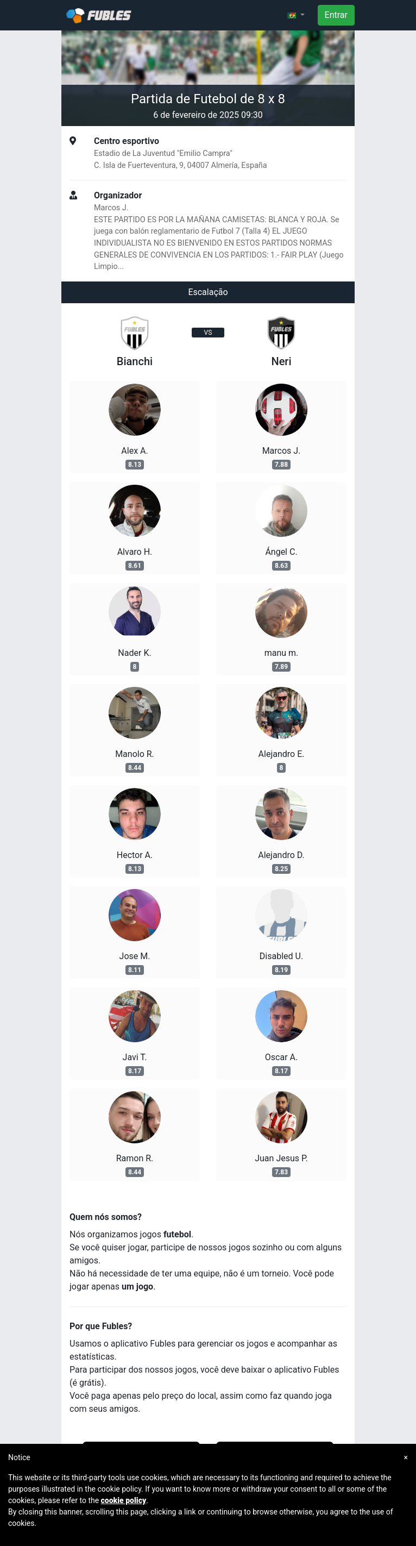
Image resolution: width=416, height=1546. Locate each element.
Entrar (336, 15)
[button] (296, 15)
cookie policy (124, 1500)
